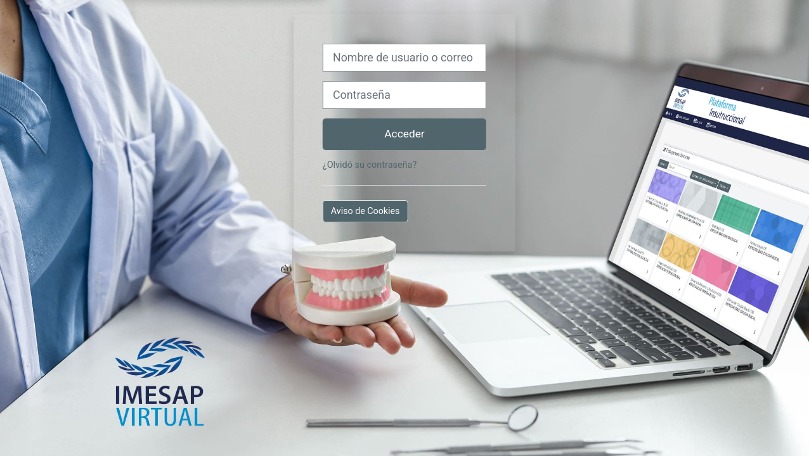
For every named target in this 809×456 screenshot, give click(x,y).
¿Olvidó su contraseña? (370, 165)
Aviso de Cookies (365, 211)
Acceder (404, 133)
